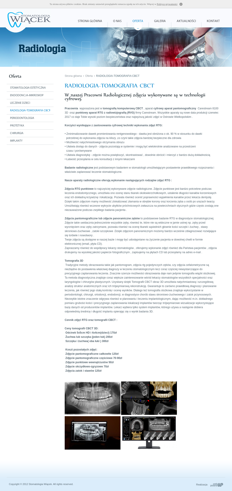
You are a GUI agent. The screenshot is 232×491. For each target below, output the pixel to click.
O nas (117, 21)
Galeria (160, 21)
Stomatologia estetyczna (28, 88)
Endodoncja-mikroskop (27, 95)
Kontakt (213, 21)
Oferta (138, 21)
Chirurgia (16, 133)
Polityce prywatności (167, 4)
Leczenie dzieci (20, 103)
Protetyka (17, 125)
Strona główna (90, 21)
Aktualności (186, 21)
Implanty (16, 141)
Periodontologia (22, 118)
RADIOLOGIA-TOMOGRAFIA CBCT (117, 75)
